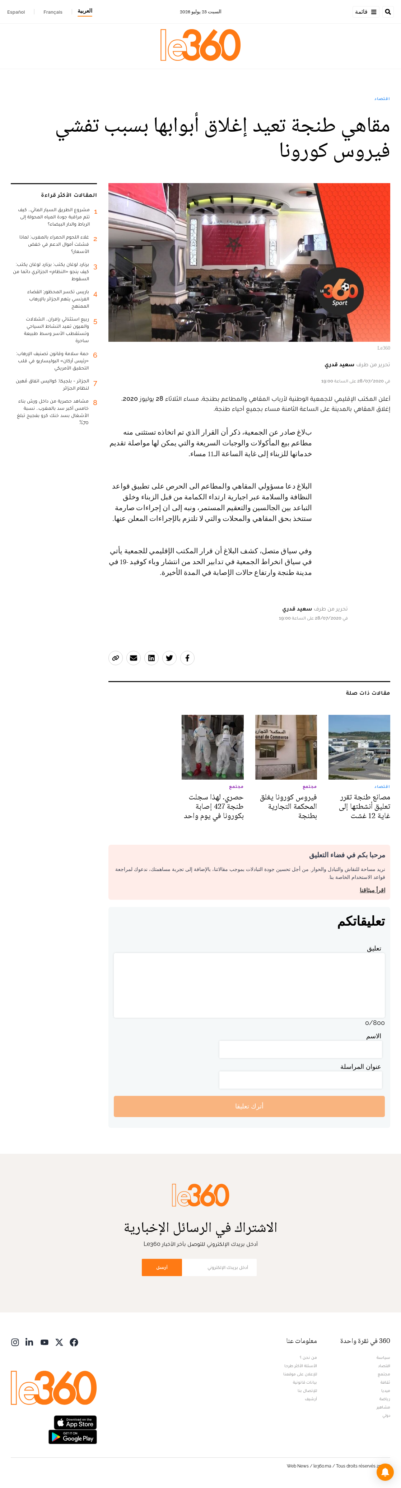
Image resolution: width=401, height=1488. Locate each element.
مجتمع (384, 1373)
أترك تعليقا (249, 1106)
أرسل (162, 1267)
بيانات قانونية (305, 1382)
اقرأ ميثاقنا (372, 890)
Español (16, 12)
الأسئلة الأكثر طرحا (300, 1365)
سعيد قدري (340, 364)
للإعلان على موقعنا (300, 1373)
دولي (386, 1415)
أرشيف (311, 1398)
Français (52, 12)
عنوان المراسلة (360, 1066)
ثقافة (385, 1382)
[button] (385, 1472)
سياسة (383, 1357)
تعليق (374, 948)
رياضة (384, 1398)
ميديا (385, 1390)
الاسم (373, 1036)
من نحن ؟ (308, 1357)
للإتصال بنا (307, 1390)
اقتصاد (382, 98)
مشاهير (383, 1407)
